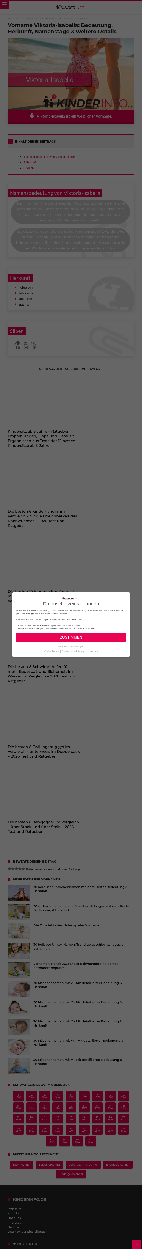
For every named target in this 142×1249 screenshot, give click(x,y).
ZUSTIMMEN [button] (71, 637)
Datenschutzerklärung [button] (73, 651)
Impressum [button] (92, 651)
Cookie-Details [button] (52, 651)
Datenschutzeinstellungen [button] (71, 646)
